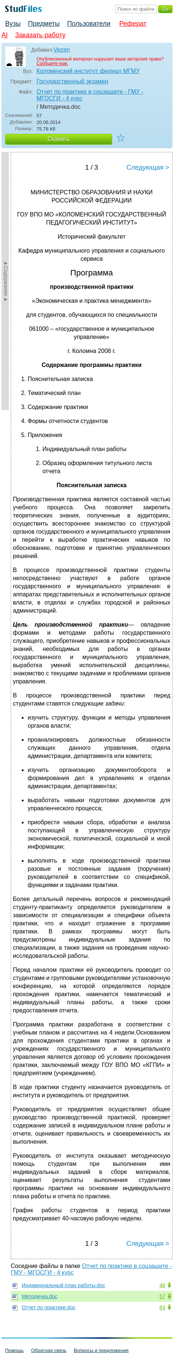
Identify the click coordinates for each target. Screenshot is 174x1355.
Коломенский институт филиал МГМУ (88, 71)
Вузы (13, 23)
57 (162, 1296)
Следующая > (147, 167)
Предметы (44, 23)
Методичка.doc (40, 1296)
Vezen (61, 49)
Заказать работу (40, 35)
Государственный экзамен (72, 81)
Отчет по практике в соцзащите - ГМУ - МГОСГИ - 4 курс (89, 95)
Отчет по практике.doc (49, 1307)
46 (162, 1285)
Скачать (59, 139)
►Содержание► (6, 281)
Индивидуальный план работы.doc (63, 1285)
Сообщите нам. (52, 63)
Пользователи (88, 23)
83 (162, 1307)
